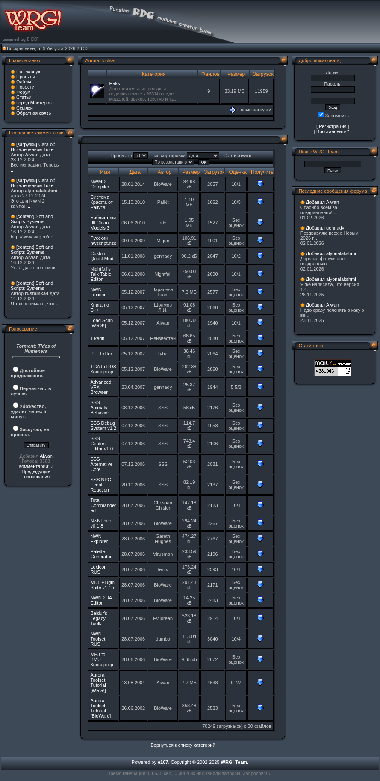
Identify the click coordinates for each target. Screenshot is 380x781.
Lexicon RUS (98, 569)
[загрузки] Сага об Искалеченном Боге (33, 147)
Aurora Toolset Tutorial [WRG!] (98, 682)
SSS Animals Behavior (99, 407)
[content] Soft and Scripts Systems (32, 219)
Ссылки (24, 107)
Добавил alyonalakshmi (331, 253)
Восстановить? (332, 131)
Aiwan (46, 456)
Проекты (25, 76)
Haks (114, 83)
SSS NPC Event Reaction (100, 484)
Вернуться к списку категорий (183, 745)
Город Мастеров (34, 102)
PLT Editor (101, 353)
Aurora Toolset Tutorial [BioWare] (100, 708)
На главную (28, 71)
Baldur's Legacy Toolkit (98, 618)
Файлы (23, 81)
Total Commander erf (103, 505)
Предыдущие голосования (35, 474)
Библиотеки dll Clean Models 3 (103, 222)
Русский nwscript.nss (103, 240)
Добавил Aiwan (322, 202)
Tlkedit (97, 338)
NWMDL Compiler (99, 184)
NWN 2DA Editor (101, 600)
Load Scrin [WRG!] (101, 323)
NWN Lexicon (98, 292)
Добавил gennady (325, 227)
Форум (23, 92)
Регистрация (332, 126)
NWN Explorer (99, 539)
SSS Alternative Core (101, 464)
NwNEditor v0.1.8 (101, 523)
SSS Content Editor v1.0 (101, 443)
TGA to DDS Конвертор (103, 369)
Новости (25, 86)
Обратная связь (33, 113)
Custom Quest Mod (101, 256)
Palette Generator (101, 554)
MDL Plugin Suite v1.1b (102, 585)
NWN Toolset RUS (97, 639)
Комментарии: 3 (35, 466)
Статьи (24, 97)
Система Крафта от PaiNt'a (101, 202)
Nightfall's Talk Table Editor (100, 274)
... (13, 170)
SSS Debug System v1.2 (103, 425)
